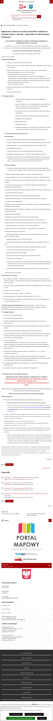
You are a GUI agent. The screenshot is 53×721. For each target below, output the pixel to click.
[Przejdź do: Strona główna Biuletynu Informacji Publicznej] (1, 25)
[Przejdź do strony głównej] (26, 9)
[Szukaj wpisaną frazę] (39, 16)
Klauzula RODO (16, 714)
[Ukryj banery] (50, 520)
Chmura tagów (26, 692)
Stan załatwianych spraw (26, 653)
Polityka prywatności (26, 697)
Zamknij (42, 718)
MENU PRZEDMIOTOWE (9, 25)
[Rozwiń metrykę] (9, 464)
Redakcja (26, 668)
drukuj (50, 459)
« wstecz (49, 505)
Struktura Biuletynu (26, 663)
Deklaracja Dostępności (26, 682)
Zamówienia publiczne (26, 658)
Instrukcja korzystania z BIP (26, 673)
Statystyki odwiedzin (26, 687)
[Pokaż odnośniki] (1, 1)
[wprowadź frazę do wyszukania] (24, 16)
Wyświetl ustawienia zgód (34, 714)
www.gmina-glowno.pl (12, 409)
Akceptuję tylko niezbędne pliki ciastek (21, 718)
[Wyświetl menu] (51, 1)
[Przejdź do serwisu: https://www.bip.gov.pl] (26, 1)
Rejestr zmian (26, 677)
